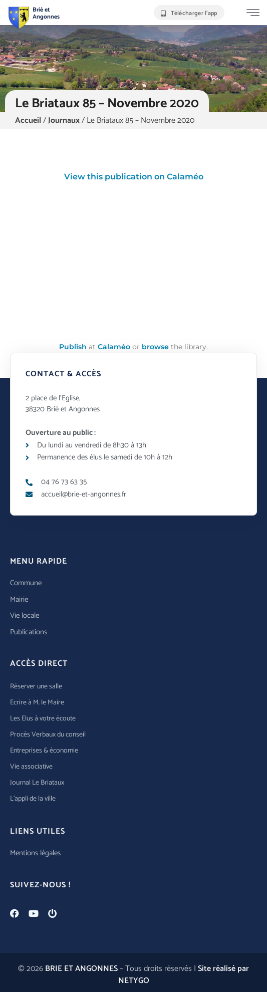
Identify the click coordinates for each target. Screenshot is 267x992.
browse (155, 346)
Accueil (28, 120)
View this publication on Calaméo (133, 176)
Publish (73, 346)
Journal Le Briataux (37, 783)
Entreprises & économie (44, 751)
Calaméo (114, 346)
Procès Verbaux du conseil (48, 734)
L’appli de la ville (33, 799)
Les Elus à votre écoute (43, 718)
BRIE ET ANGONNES (81, 968)
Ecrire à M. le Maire (37, 702)
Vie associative (31, 767)
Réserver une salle (36, 686)
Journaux (64, 120)
